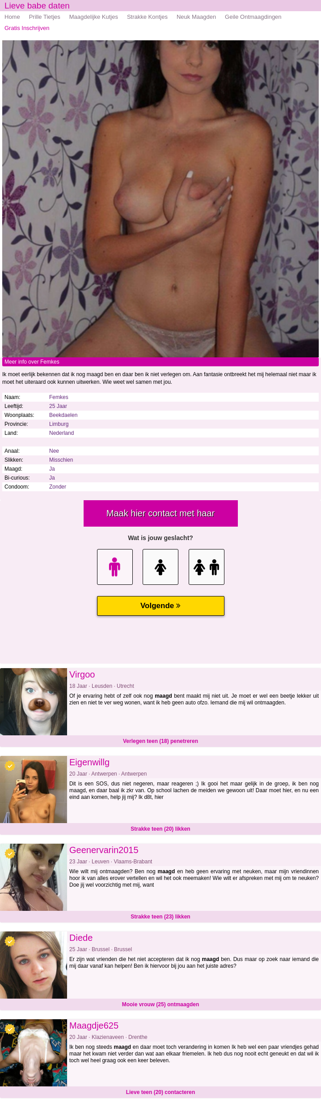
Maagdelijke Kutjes (93, 16)
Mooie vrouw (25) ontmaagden (160, 1004)
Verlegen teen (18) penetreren (160, 741)
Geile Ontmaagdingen (253, 16)
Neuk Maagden (196, 16)
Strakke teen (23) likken (160, 917)
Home (12, 16)
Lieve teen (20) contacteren (160, 1092)
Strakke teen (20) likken (160, 829)
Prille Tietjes (44, 16)
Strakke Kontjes (147, 16)
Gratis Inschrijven (26, 28)
